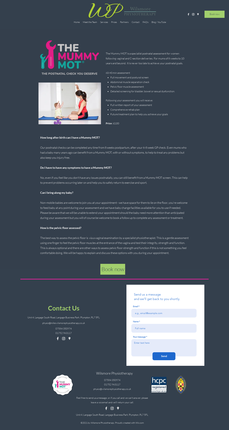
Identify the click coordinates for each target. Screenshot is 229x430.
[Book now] (215, 14)
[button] (104, 22)
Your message (139, 337)
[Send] (164, 356)
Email (135, 306)
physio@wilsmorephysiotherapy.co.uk (112, 388)
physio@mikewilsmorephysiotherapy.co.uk (63, 323)
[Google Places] (198, 14)
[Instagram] (193, 14)
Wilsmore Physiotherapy (114, 373)
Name (136, 322)
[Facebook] (188, 14)
